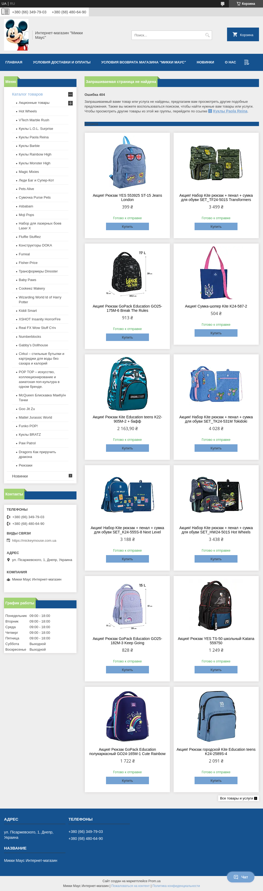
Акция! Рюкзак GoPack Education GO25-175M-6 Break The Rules (127, 308)
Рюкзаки (25, 465)
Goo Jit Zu (27, 409)
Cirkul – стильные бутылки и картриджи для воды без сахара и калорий (41, 358)
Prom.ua (154, 881)
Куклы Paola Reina (230, 111)
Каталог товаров (27, 94)
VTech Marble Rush (34, 120)
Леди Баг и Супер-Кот (36, 180)
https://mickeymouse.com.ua (34, 541)
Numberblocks (30, 337)
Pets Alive (26, 189)
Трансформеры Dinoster (38, 271)
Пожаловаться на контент (130, 886)
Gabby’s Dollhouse (33, 345)
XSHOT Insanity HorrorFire (40, 319)
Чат (240, 877)
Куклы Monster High (34, 163)
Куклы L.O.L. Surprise (36, 129)
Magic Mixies (29, 172)
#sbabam (26, 206)
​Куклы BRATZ (30, 435)
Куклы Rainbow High (35, 154)
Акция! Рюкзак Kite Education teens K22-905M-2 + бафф (127, 419)
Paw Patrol (27, 443)
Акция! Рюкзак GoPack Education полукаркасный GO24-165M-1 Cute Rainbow (127, 751)
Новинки (205, 62)
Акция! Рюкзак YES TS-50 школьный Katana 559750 (216, 640)
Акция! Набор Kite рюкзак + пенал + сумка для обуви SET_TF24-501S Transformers (216, 197)
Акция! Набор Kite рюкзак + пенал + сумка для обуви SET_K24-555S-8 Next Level (127, 530)
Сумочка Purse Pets (35, 197)
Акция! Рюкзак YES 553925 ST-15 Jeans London (127, 197)
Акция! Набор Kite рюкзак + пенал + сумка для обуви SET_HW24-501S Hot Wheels (216, 530)
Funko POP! (28, 426)
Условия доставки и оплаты (61, 62)
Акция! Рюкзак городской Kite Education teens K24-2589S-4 (216, 751)
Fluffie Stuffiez (30, 237)
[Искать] (207, 35)
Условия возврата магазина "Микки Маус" (143, 62)
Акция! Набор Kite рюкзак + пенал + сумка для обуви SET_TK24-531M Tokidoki (216, 419)
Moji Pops (26, 215)
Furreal (24, 254)
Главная (13, 62)
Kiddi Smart (28, 311)
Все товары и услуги (236, 798)
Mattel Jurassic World (35, 417)
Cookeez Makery (32, 288)
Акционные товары (34, 103)
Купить (127, 227)
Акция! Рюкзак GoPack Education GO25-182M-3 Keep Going (127, 640)
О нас (230, 62)
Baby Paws (27, 280)
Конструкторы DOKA (35, 245)
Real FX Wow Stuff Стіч (37, 328)
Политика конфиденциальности (176, 886)
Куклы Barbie (29, 146)
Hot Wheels (28, 111)
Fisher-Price (28, 263)
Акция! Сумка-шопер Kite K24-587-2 (216, 306)
